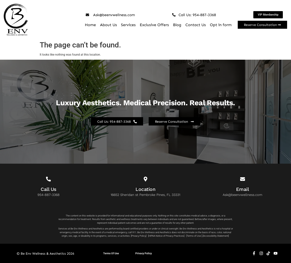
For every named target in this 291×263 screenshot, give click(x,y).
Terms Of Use (111, 253)
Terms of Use (194, 235)
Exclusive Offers (154, 25)
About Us (108, 25)
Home (90, 25)
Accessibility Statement (215, 235)
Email (242, 189)
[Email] (242, 179)
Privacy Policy (138, 235)
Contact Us (195, 25)
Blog (177, 25)
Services (128, 25)
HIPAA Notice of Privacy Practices (166, 235)
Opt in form (221, 25)
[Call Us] (48, 179)
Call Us (48, 189)
